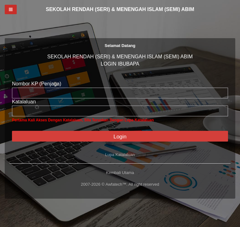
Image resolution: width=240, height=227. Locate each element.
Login (120, 137)
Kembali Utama (120, 172)
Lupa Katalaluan (120, 154)
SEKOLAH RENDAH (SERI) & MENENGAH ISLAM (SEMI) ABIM (120, 9)
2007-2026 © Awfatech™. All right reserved (120, 184)
